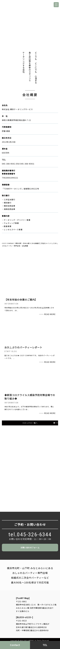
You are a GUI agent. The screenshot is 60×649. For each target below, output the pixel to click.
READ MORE (50, 314)
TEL (45, 645)
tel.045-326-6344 (30, 534)
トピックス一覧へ (30, 423)
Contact (15, 645)
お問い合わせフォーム (30, 547)
